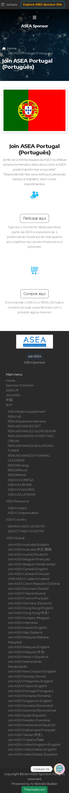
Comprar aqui (34, 295)
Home (12, 48)
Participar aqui (34, 220)
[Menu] (34, 17)
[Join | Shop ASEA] (59, 769)
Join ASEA (34, 356)
